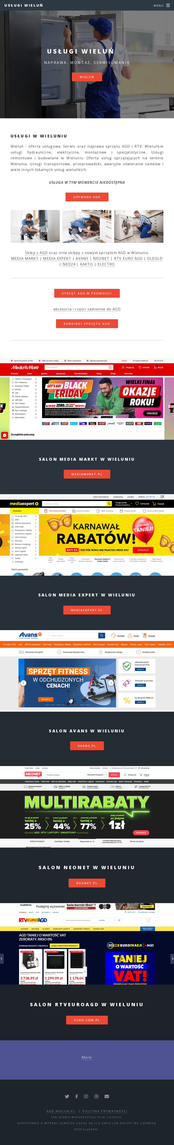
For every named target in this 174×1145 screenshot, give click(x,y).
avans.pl (87, 746)
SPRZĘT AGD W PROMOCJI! (87, 293)
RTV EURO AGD (128, 258)
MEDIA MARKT (25, 258)
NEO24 (69, 264)
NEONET (101, 258)
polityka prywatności (104, 1111)
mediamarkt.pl (86, 474)
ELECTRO (106, 264)
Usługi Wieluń (23, 5)
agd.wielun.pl (61, 1111)
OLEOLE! (155, 258)
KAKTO (86, 264)
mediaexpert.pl (87, 610)
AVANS (82, 258)
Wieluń (87, 77)
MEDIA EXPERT (57, 258)
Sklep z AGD (36, 252)
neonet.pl (87, 883)
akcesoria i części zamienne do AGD (87, 309)
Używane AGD (87, 197)
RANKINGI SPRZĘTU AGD (87, 324)
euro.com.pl (87, 1020)
